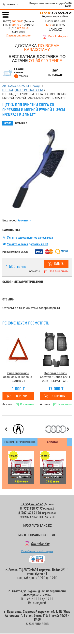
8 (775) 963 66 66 (32, 504)
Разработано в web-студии (37, 552)
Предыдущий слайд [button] (6, 429)
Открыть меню (5, 15)
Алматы (11, 4)
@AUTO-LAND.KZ (55, 27)
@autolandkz (40, 544)
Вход (55, 70)
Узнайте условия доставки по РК (27, 244)
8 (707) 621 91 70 (29, 513)
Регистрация (55, 74)
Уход (36, 86)
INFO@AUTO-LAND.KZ (37, 525)
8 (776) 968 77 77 (31, 508)
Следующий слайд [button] (68, 429)
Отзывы (21, 123)
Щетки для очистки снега (22, 90)
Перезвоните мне (19, 35)
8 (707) (18, 28)
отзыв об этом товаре (33, 308)
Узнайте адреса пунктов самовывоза (30, 237)
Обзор (7, 123)
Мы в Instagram (58, 36)
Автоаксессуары (15, 86)
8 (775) (13, 21)
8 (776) (13, 25)
